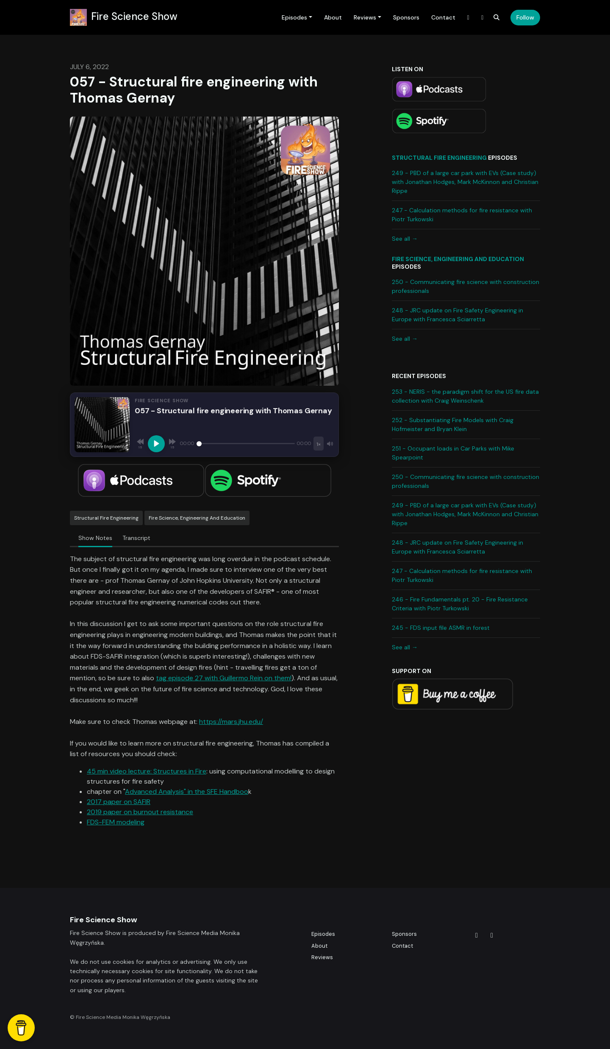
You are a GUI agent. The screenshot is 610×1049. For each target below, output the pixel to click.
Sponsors (406, 17)
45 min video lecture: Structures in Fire (146, 771)
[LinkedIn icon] (492, 935)
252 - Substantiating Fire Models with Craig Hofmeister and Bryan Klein (452, 424)
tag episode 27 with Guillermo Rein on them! (223, 677)
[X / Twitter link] (468, 17)
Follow (525, 17)
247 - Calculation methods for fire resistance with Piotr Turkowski (462, 214)
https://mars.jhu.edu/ (231, 721)
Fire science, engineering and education (458, 259)
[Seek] (246, 444)
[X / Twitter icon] (476, 935)
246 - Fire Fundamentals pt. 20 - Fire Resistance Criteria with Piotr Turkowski (460, 603)
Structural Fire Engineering (439, 157)
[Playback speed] (318, 444)
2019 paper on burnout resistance (140, 811)
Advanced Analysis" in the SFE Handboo (186, 791)
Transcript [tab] (136, 538)
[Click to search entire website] (497, 17)
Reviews (365, 17)
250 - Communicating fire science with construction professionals (465, 286)
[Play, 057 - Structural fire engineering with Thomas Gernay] (156, 443)
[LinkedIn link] (482, 17)
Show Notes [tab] (95, 538)
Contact (443, 17)
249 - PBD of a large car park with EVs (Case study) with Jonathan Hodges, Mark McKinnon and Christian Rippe (465, 182)
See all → (405, 238)
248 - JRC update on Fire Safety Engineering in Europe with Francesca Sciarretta (457, 314)
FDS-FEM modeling (115, 822)
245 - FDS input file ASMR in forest (441, 628)
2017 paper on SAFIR (118, 801)
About (333, 17)
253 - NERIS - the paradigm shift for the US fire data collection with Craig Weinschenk (465, 396)
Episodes (294, 17)
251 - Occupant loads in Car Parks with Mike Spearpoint (453, 453)
